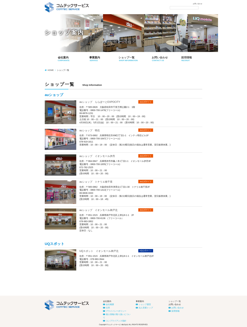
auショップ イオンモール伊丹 (97, 156)
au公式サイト (146, 102)
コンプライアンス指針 (116, 321)
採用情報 (175, 311)
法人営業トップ (146, 308)
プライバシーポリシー (116, 311)
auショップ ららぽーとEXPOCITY (99, 102)
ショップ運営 (145, 304)
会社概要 (110, 304)
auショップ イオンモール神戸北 (98, 210)
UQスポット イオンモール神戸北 (98, 251)
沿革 (108, 308)
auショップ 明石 (89, 130)
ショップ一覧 (175, 301)
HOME (51, 70)
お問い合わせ (197, 4)
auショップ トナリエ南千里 (95, 181)
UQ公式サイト (146, 251)
